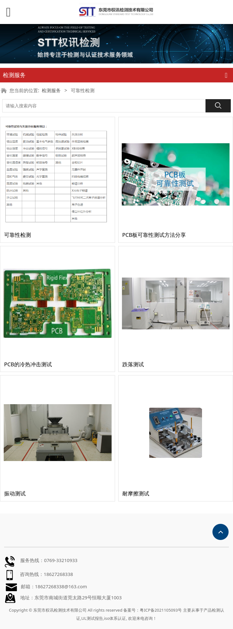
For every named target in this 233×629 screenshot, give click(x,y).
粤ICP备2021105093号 (161, 610)
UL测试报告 (92, 618)
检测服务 (51, 90)
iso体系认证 (115, 618)
